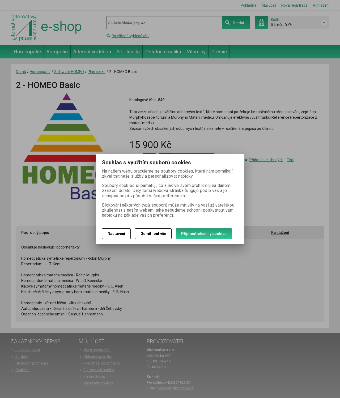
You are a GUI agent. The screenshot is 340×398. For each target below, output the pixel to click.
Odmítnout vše (153, 234)
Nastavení (116, 234)
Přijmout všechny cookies (204, 234)
